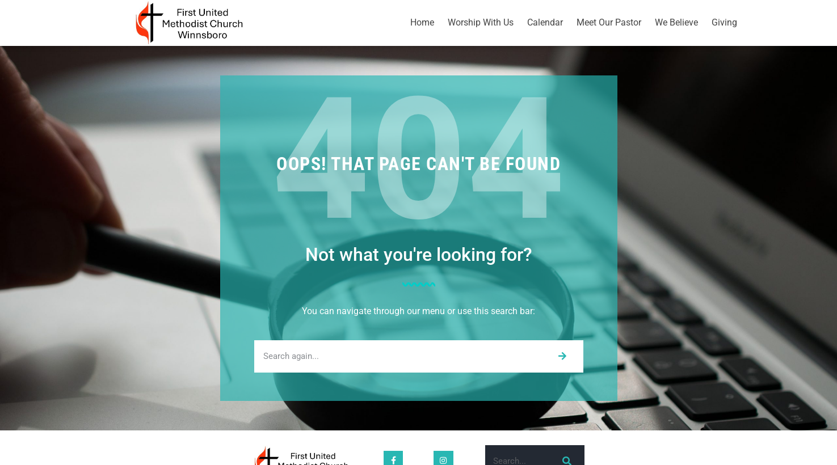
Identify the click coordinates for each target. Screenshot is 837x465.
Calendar (545, 22)
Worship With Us (481, 22)
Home (422, 22)
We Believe (676, 22)
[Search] (562, 356)
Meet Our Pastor (609, 22)
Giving (724, 22)
